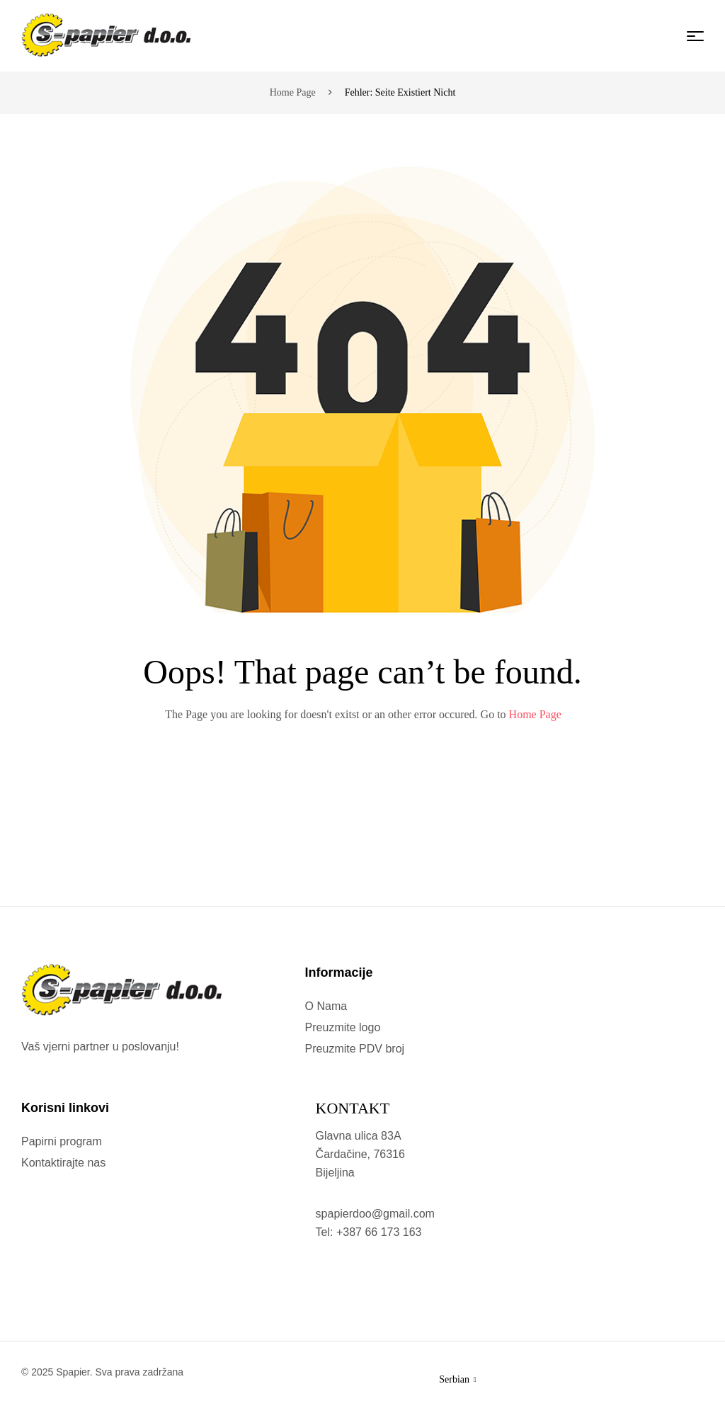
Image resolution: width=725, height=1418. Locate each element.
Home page (293, 92)
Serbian (457, 1379)
